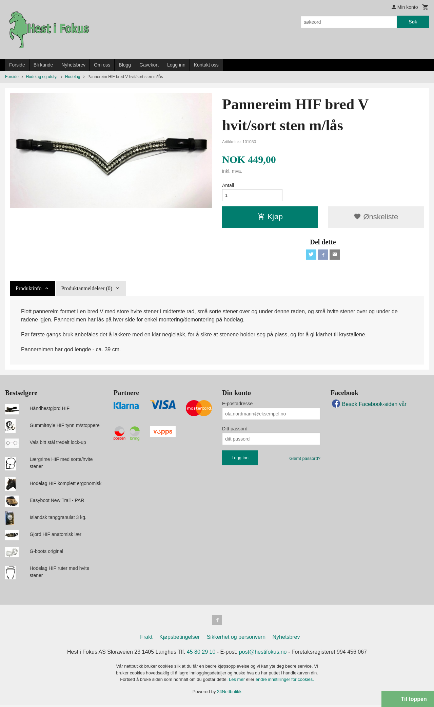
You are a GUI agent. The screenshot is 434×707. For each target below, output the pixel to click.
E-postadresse (237, 405)
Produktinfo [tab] (28, 290)
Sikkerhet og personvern (236, 639)
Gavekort (149, 65)
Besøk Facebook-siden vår (369, 405)
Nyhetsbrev (73, 65)
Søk (413, 21)
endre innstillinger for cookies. (285, 681)
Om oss (102, 65)
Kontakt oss (206, 65)
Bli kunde (43, 65)
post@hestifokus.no (263, 654)
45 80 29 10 (201, 654)
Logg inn (176, 65)
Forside (17, 65)
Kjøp (270, 217)
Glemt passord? (304, 459)
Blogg (125, 65)
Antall (228, 185)
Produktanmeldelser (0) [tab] (86, 290)
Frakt (146, 639)
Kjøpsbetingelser (179, 639)
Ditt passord (235, 430)
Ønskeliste (376, 217)
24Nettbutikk (229, 693)
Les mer (237, 681)
